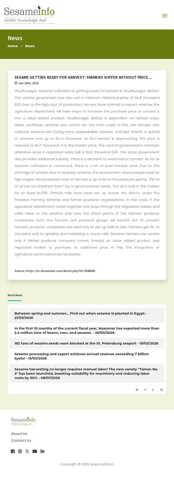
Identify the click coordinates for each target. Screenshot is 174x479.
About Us (19, 433)
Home (13, 46)
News (31, 46)
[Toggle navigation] (165, 15)
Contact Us (21, 440)
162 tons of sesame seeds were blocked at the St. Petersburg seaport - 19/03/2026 (86, 343)
